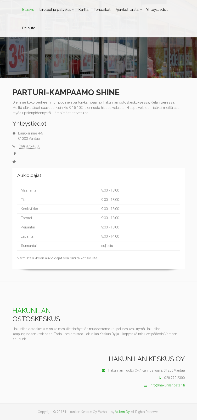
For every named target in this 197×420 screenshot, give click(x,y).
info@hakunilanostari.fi (164, 385)
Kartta (84, 9)
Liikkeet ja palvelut (55, 9)
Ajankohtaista (127, 9)
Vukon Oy (122, 412)
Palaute (28, 28)
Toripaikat (102, 9)
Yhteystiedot (157, 9)
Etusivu (28, 9)
